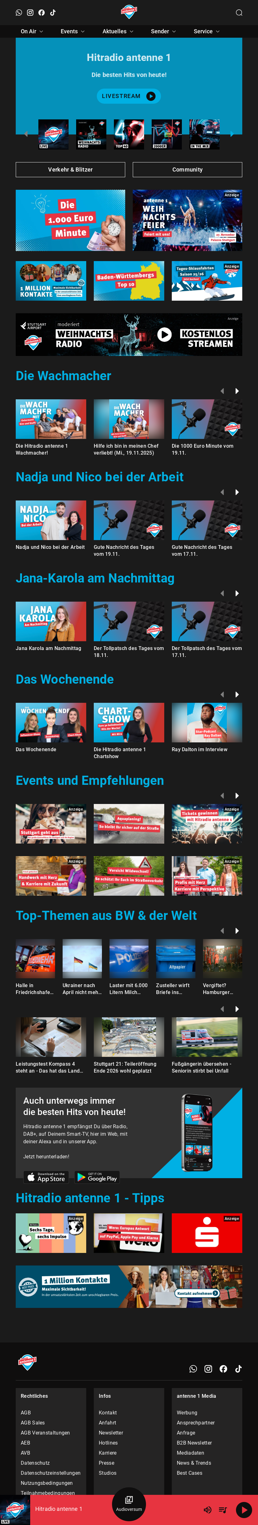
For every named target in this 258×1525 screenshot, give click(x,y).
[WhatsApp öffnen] (19, 12)
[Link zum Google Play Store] (97, 1178)
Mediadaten (190, 1453)
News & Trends (194, 1463)
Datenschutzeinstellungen (51, 1473)
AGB (26, 1413)
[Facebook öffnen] (41, 12)
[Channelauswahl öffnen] (239, 13)
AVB (25, 1453)
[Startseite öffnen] (129, 12)
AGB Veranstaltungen (45, 1433)
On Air (33, 31)
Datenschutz (35, 1463)
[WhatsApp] (193, 1369)
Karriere (107, 1453)
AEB (25, 1443)
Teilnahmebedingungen (48, 1493)
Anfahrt (107, 1423)
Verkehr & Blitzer (70, 169)
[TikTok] (238, 1369)
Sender (164, 31)
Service (208, 31)
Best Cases (189, 1473)
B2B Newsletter (194, 1443)
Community (187, 169)
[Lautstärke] (208, 1510)
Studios (107, 1473)
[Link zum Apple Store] (46, 1178)
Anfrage (186, 1433)
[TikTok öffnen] (53, 12)
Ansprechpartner (196, 1423)
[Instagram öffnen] (30, 12)
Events (74, 31)
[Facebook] (223, 1369)
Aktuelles (119, 31)
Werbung (187, 1413)
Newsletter (111, 1433)
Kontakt (108, 1413)
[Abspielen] (244, 1510)
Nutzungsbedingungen (47, 1483)
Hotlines (108, 1443)
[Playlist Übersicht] (223, 1510)
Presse (106, 1463)
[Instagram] (208, 1369)
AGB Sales (33, 1423)
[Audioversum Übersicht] (129, 1504)
